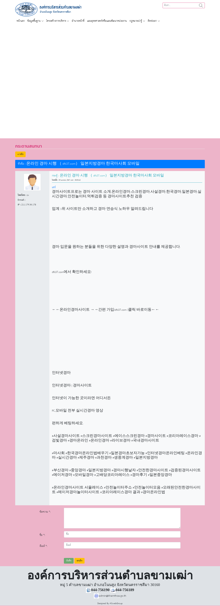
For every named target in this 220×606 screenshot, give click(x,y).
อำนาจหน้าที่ (78, 20)
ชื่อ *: (42, 535)
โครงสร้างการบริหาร (56, 20)
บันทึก (68, 561)
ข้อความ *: (45, 511)
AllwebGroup (116, 603)
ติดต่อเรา (152, 20)
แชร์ (54, 187)
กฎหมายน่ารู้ (135, 20)
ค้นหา (201, 5)
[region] (110, 79)
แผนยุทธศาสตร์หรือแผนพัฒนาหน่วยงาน (107, 20)
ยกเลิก (79, 561)
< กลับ (20, 154)
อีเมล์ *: (43, 546)
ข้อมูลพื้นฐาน (33, 20)
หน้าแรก (21, 20)
